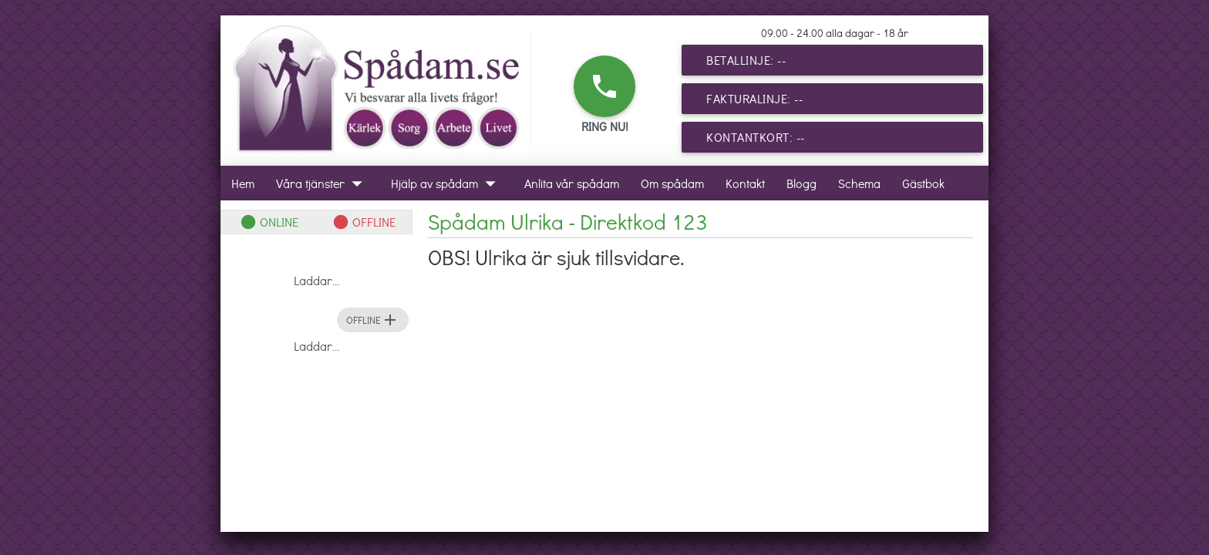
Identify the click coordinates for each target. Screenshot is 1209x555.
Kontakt (745, 183)
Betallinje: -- (746, 60)
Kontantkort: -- (755, 137)
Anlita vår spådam (571, 183)
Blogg (801, 183)
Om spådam (672, 183)
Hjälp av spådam (447, 183)
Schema (859, 183)
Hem (242, 183)
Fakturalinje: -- (754, 98)
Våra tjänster (322, 183)
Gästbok (923, 183)
